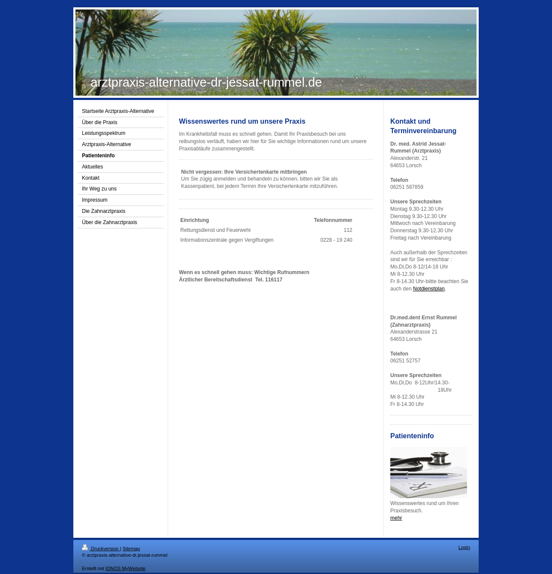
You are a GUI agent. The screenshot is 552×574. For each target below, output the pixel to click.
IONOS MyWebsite (125, 568)
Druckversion (101, 548)
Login (464, 547)
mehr (396, 518)
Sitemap (131, 548)
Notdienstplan (429, 289)
